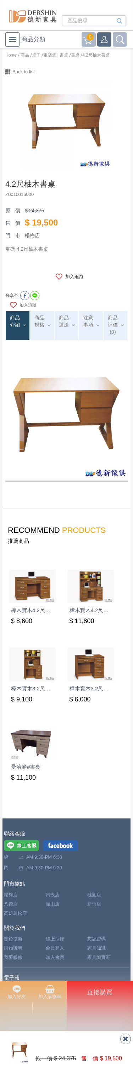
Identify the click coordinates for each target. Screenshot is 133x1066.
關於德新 (13, 939)
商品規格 (39, 321)
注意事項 (88, 321)
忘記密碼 (96, 939)
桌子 (36, 55)
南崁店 (53, 894)
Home (11, 55)
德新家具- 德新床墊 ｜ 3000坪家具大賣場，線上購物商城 (33, 16)
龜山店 (53, 904)
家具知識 (96, 948)
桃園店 (94, 894)
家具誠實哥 (98, 957)
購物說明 (13, 948)
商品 (25, 55)
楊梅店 (11, 894)
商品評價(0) (113, 325)
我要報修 (13, 957)
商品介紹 (15, 321)
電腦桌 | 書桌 (55, 55)
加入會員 (55, 957)
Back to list (23, 71)
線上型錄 (55, 939)
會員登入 (55, 948)
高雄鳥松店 (15, 913)
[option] (66, 124)
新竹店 (94, 904)
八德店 (11, 904)
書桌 (75, 55)
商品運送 (64, 321)
